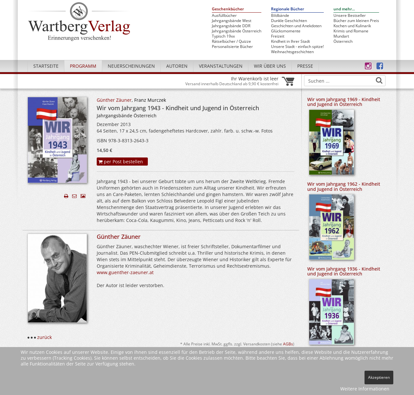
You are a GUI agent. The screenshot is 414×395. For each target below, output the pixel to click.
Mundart (341, 36)
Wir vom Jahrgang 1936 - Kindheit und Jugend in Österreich (343, 271)
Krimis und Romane (350, 31)
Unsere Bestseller (349, 15)
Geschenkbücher (228, 9)
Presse (305, 66)
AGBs (288, 343)
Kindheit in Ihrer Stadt (290, 41)
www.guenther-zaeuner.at (125, 272)
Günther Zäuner (114, 100)
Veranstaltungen (221, 66)
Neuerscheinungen (131, 66)
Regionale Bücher (287, 9)
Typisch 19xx (223, 36)
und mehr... (344, 9)
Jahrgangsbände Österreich (236, 31)
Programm (83, 66)
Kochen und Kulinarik (352, 26)
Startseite (46, 66)
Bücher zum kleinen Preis (356, 20)
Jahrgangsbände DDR (231, 26)
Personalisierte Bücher (232, 46)
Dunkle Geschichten (289, 20)
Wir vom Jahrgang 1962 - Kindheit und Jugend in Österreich (343, 186)
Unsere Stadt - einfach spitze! (297, 46)
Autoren (177, 66)
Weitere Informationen (364, 389)
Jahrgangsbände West (231, 20)
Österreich (343, 41)
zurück (44, 337)
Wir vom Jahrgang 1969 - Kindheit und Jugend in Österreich (343, 101)
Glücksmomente (285, 31)
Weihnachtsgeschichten (292, 52)
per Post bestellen (120, 161)
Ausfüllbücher (224, 15)
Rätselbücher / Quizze (231, 41)
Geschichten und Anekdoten (296, 26)
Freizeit (277, 36)
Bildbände (280, 15)
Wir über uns (270, 66)
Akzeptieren (379, 377)
